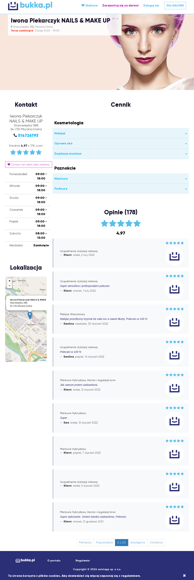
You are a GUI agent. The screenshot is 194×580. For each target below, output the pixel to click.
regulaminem (130, 576)
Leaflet (43, 360)
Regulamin (83, 560)
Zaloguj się (151, 5)
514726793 (28, 135)
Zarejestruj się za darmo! (120, 5)
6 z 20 (121, 542)
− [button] (10, 286)
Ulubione (89, 5)
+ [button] (10, 281)
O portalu (53, 560)
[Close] (184, 576)
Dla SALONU (175, 5)
